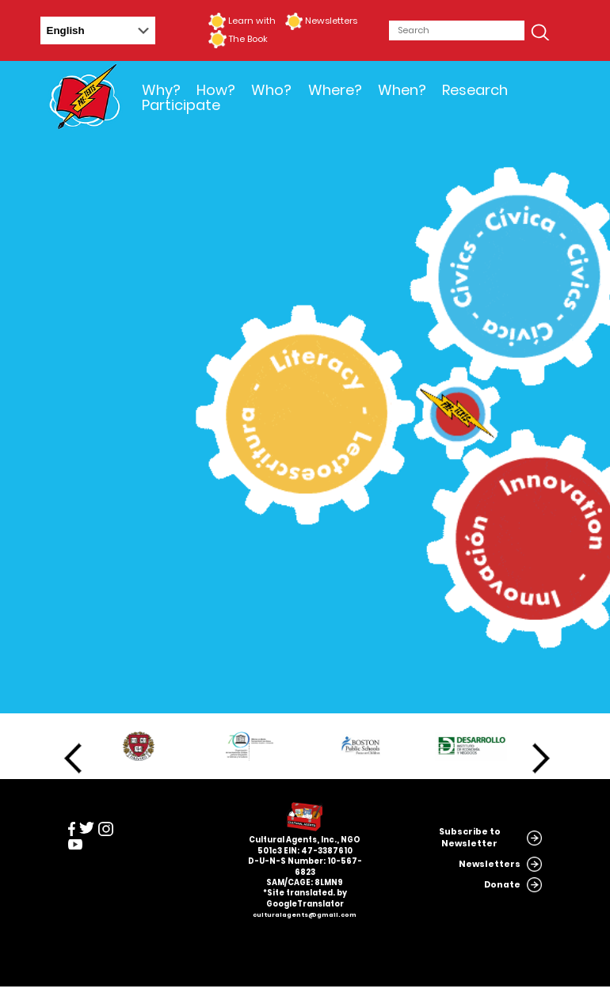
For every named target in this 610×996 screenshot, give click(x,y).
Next (541, 758)
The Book (248, 38)
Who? (271, 90)
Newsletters (331, 20)
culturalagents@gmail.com (304, 914)
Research (475, 90)
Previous (73, 758)
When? (402, 90)
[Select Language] (97, 30)
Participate (181, 105)
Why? (161, 90)
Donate (502, 885)
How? (215, 90)
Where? (335, 90)
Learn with (252, 20)
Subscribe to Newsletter (470, 838)
